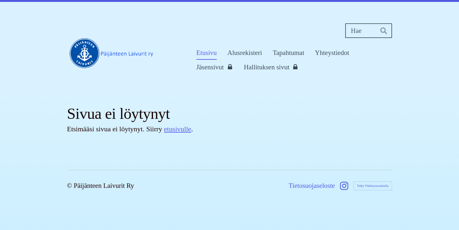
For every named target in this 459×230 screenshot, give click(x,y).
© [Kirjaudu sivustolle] (70, 185)
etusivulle (177, 129)
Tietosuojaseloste (312, 185)
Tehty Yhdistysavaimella (373, 186)
